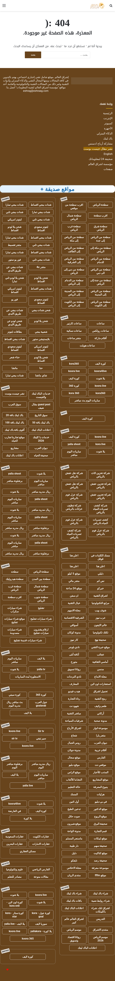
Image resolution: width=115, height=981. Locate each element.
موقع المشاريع (100, 779)
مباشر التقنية (74, 713)
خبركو (100, 588)
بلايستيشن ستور (41, 339)
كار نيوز (74, 639)
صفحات (108, 169)
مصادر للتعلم (15, 876)
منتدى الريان (74, 875)
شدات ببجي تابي (14, 212)
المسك (74, 794)
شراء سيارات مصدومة (14, 631)
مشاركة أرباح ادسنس (100, 143)
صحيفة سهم (100, 845)
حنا (41, 368)
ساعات (100, 323)
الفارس (100, 757)
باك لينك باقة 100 (14, 422)
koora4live (100, 371)
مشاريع (15, 448)
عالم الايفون (100, 625)
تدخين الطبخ (74, 809)
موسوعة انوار (100, 728)
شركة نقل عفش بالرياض (74, 475)
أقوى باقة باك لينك (15, 429)
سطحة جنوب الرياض (41, 599)
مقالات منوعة (41, 876)
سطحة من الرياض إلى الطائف (74, 249)
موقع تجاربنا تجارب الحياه (14, 439)
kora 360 (74, 393)
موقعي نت (100, 764)
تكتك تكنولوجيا (100, 632)
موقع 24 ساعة (74, 588)
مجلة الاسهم (74, 610)
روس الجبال (74, 742)
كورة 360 (74, 385)
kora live (101, 444)
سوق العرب (14, 404)
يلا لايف (41, 658)
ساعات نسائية (74, 330)
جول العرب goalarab (41, 704)
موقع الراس (74, 772)
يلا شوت (100, 378)
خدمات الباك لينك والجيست (41, 395)
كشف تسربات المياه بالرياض (100, 521)
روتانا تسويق (74, 669)
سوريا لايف (41, 923)
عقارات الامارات (41, 843)
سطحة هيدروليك (15, 579)
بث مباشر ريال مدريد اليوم (15, 704)
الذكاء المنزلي (105, 133)
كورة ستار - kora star (14, 915)
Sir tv (41, 731)
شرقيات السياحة (74, 720)
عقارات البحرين (14, 843)
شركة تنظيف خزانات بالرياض (74, 507)
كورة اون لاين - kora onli (14, 904)
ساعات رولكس (100, 330)
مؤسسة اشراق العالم (100, 164)
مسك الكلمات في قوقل (100, 557)
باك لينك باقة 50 (41, 422)
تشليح (41, 608)
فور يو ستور (14, 259)
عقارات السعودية (14, 836)
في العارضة (14, 811)
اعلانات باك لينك (14, 455)
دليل (74, 853)
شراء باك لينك (100, 893)
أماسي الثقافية (100, 661)
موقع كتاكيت (100, 853)
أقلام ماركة (100, 338)
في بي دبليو (100, 801)
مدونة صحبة (100, 720)
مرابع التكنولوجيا (100, 603)
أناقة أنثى (74, 654)
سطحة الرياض (100, 204)
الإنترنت (108, 118)
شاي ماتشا (41, 375)
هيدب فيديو (74, 691)
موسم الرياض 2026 (100, 939)
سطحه (14, 571)
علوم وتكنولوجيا (14, 869)
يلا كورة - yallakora (41, 931)
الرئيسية (108, 113)
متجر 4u (40, 267)
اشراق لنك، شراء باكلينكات (100, 910)
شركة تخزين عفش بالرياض (100, 485)
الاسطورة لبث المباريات (28, 676)
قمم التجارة (100, 831)
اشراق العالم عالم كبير (74, 920)
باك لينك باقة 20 (14, 415)
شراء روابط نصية (100, 900)
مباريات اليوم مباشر (74, 453)
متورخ (74, 661)
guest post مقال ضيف (41, 406)
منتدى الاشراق (100, 929)
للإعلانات (57, 975)
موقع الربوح (100, 816)
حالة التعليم (74, 787)
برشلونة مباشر (15, 480)
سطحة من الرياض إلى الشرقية (74, 260)
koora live (74, 371)
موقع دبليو (74, 764)
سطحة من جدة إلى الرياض (100, 282)
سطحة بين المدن (41, 579)
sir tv (14, 738)
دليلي (100, 573)
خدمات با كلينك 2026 (41, 439)
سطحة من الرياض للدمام (100, 260)
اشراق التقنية (100, 595)
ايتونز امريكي (15, 219)
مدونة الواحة (74, 831)
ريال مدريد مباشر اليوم (41, 765)
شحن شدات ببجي (41, 310)
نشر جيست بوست (15, 393)
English (108, 153)
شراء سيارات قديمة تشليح (28, 640)
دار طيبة (74, 845)
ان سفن (74, 595)
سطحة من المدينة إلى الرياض (74, 293)
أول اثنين (74, 801)
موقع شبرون (74, 823)
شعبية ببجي (41, 331)
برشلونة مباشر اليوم (15, 765)
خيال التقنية (74, 603)
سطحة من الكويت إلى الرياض (74, 303)
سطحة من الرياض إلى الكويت (100, 303)
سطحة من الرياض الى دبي (100, 271)
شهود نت (74, 706)
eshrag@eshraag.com (36, 90)
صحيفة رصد (100, 860)
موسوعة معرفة (100, 867)
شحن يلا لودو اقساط (15, 228)
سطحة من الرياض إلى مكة (74, 239)
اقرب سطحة (100, 215)
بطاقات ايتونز (14, 331)
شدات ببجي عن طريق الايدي (14, 269)
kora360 (74, 363)
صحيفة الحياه (41, 455)
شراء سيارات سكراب (14, 609)
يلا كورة (28, 818)
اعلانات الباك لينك (74, 908)
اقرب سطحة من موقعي (74, 206)
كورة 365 (41, 694)
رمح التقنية (100, 698)
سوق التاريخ (41, 415)
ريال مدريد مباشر (41, 491)
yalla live (28, 785)
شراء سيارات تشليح (41, 618)
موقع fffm (100, 875)
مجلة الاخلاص (74, 867)
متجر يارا (100, 735)
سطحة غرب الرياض (74, 228)
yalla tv (41, 669)
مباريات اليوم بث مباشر (87, 400)
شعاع (74, 735)
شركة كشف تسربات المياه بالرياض (100, 509)
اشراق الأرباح (74, 728)
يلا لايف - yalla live (14, 923)
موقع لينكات (100, 838)
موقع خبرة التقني (100, 647)
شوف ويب (100, 610)
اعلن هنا (74, 555)
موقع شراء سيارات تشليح (14, 620)
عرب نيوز (100, 617)
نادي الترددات (74, 676)
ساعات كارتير (74, 323)
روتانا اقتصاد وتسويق (74, 939)
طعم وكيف (100, 706)
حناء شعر (14, 357)
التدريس (100, 919)
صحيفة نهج (100, 639)
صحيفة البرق (100, 823)
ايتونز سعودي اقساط (41, 228)
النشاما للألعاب (74, 779)
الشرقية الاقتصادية (74, 617)
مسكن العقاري (28, 851)
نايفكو (74, 860)
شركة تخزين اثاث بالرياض (100, 475)
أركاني (100, 713)
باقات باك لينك (74, 900)
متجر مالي (74, 581)
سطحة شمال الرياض (74, 217)
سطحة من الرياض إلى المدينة (100, 293)
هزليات (100, 794)
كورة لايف (100, 363)
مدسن (100, 669)
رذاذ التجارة (74, 698)
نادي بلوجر (74, 647)
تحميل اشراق (100, 691)
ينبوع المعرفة (100, 787)
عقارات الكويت (41, 836)
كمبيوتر (108, 123)
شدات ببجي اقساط (41, 204)
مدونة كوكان (74, 632)
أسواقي (74, 625)
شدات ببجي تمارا (15, 204)
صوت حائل (74, 816)
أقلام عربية (101, 750)
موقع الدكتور (100, 809)
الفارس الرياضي (41, 869)
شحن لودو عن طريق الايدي (14, 322)
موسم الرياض (74, 929)
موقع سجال (74, 757)
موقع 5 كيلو (74, 573)
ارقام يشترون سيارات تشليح (41, 631)
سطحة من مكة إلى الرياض (100, 249)
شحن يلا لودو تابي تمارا (14, 279)
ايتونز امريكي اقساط (15, 290)
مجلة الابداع (100, 676)
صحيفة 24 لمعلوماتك (101, 159)
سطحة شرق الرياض (100, 228)
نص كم (100, 581)
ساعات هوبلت (87, 345)
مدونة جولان (74, 750)
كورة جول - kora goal (41, 915)
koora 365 (28, 938)
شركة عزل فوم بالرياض (74, 496)
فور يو (14, 299)
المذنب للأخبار (100, 772)
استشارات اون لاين (100, 684)
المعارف (74, 684)
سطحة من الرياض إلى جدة (100, 239)
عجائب (100, 654)
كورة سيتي (14, 694)
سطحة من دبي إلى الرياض (74, 271)
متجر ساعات (74, 338)
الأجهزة (108, 128)
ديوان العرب (100, 742)
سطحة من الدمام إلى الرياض (74, 282)
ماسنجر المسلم (74, 838)
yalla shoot (74, 444)
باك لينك (108, 138)
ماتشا (15, 368)
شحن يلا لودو (41, 321)
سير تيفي (41, 738)
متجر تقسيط (14, 245)
